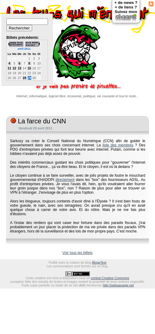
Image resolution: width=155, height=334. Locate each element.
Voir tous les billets (77, 253)
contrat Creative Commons (110, 278)
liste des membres (118, 145)
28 (24, 78)
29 (29, 78)
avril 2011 (24, 48)
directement (65, 180)
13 (19, 68)
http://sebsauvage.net (118, 285)
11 (9, 68)
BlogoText (99, 262)
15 (29, 68)
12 (14, 68)
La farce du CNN (38, 121)
